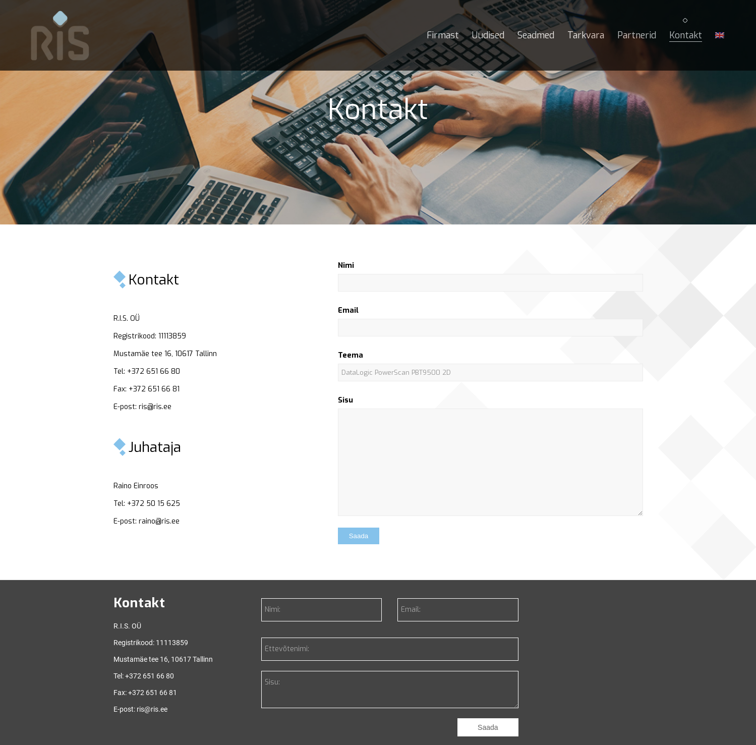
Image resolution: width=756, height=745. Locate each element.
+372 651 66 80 (153, 371)
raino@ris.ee (159, 521)
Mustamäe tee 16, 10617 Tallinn (165, 354)
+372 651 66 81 (154, 389)
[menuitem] (443, 35)
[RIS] (60, 35)
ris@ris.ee (155, 407)
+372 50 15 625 (153, 503)
